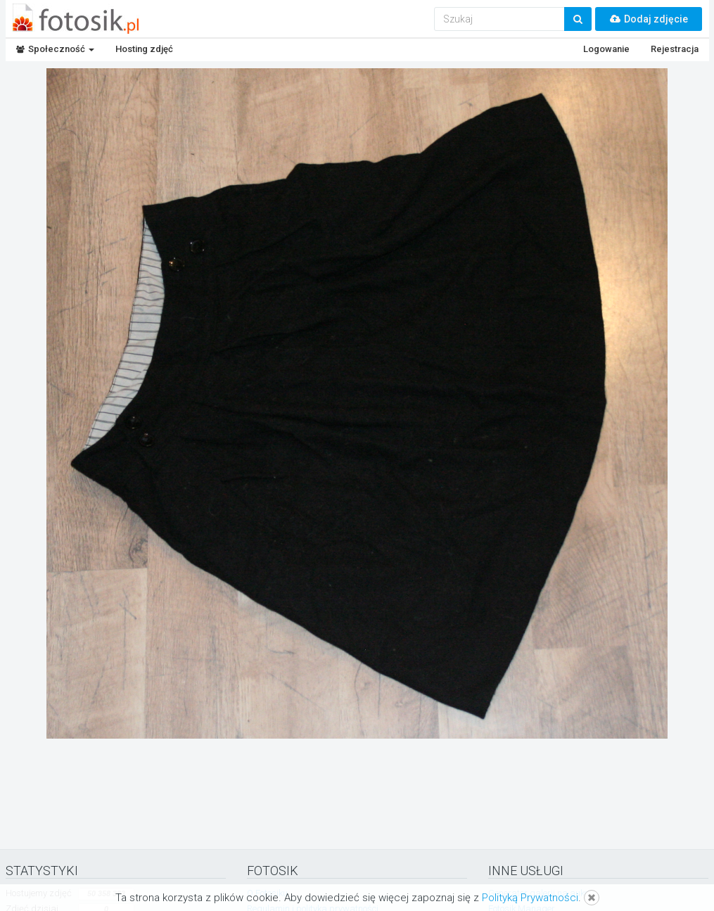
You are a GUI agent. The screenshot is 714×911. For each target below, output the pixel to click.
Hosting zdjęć (144, 49)
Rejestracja (675, 49)
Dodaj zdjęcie (648, 19)
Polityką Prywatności (530, 897)
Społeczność (55, 49)
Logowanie (606, 49)
